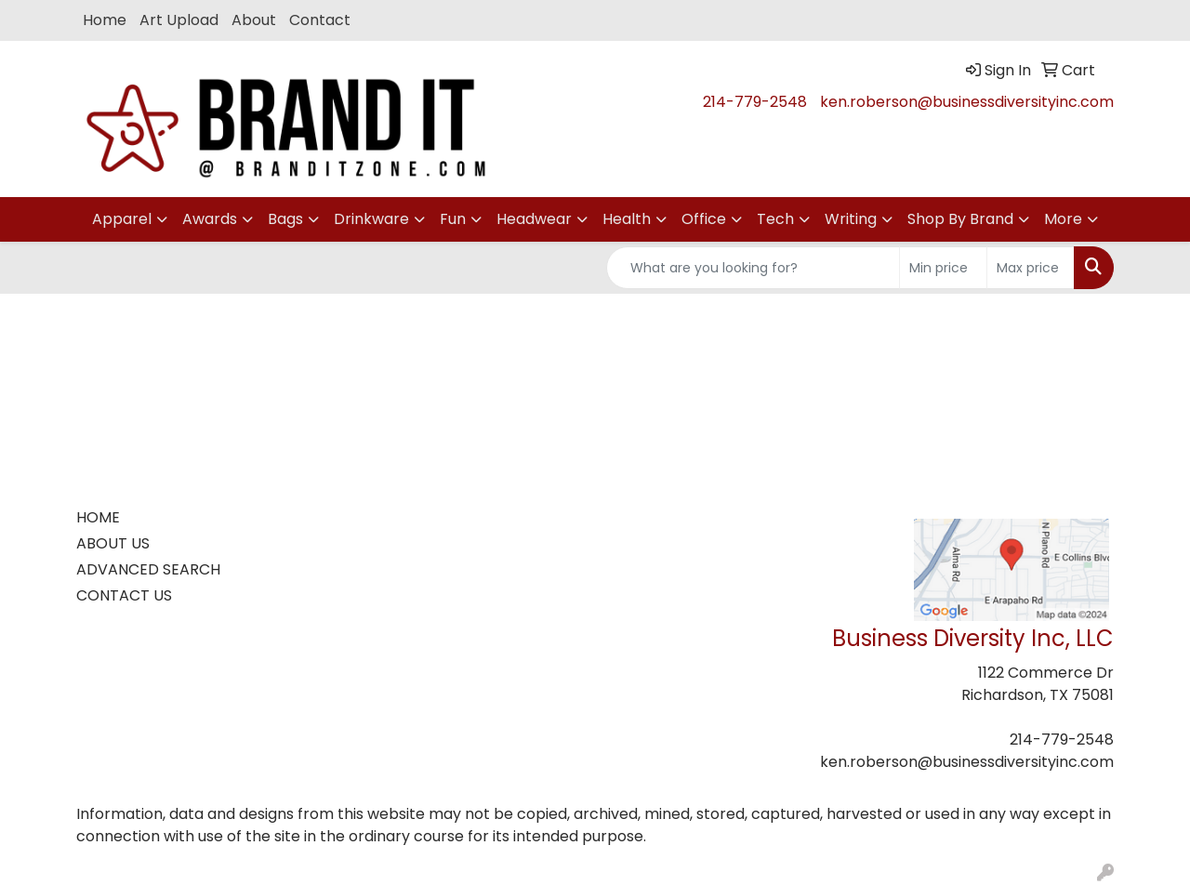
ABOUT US (113, 543)
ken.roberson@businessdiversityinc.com (967, 101)
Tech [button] (775, 219)
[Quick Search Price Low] (943, 267)
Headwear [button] (534, 219)
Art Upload (178, 20)
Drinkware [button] (371, 219)
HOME (98, 517)
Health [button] (626, 219)
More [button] (1063, 219)
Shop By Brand (960, 219)
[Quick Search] (753, 267)
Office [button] (703, 219)
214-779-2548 (755, 101)
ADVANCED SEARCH (148, 569)
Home (104, 20)
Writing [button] (851, 219)
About (253, 20)
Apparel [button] (122, 219)
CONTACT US (124, 595)
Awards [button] (209, 219)
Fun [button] (453, 219)
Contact (319, 20)
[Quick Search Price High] (1030, 267)
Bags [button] (285, 219)
